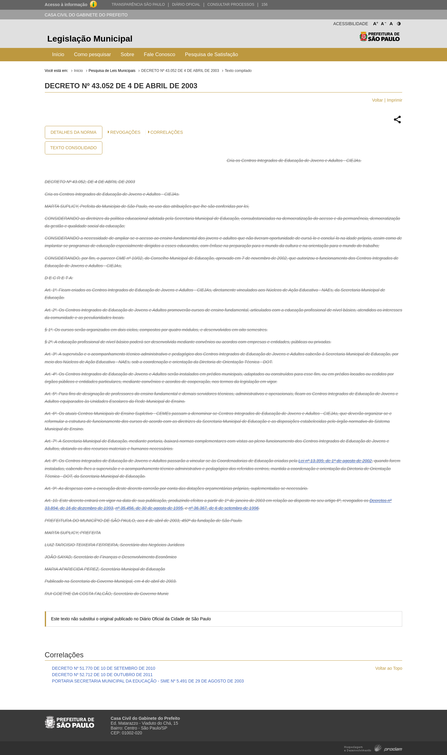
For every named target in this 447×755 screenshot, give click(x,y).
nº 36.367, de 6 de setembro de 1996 (224, 508)
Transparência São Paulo (138, 4)
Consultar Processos (230, 4)
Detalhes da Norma (73, 132)
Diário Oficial (186, 4)
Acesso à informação (66, 4)
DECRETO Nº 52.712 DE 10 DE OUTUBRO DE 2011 (102, 674)
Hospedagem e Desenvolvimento (373, 747)
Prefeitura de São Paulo (379, 39)
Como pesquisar (92, 54)
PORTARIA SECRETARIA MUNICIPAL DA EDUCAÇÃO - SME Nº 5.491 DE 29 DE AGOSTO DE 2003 (148, 681)
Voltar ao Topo (388, 668)
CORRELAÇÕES (167, 132)
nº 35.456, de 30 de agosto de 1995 (149, 508)
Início (58, 54)
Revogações (125, 132)
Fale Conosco (159, 54)
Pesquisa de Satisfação (211, 54)
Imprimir (394, 100)
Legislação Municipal (90, 38)
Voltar (377, 100)
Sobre (127, 54)
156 (264, 4)
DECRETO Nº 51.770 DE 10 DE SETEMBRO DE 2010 (103, 668)
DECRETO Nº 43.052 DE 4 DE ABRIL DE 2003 (180, 71)
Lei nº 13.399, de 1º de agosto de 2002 (335, 460)
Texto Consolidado (73, 147)
